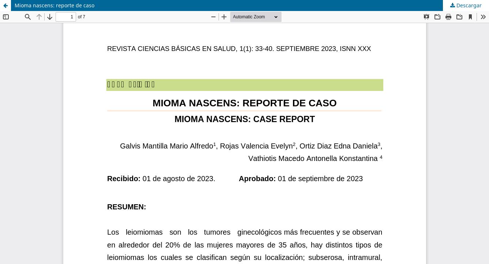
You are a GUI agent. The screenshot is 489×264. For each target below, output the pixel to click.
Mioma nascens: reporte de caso (54, 5)
